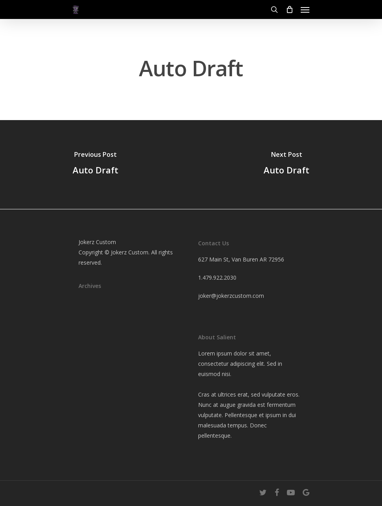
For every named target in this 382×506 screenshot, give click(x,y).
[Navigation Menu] (305, 9)
